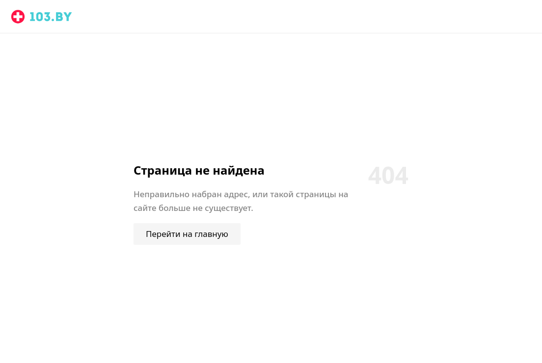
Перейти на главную (187, 233)
